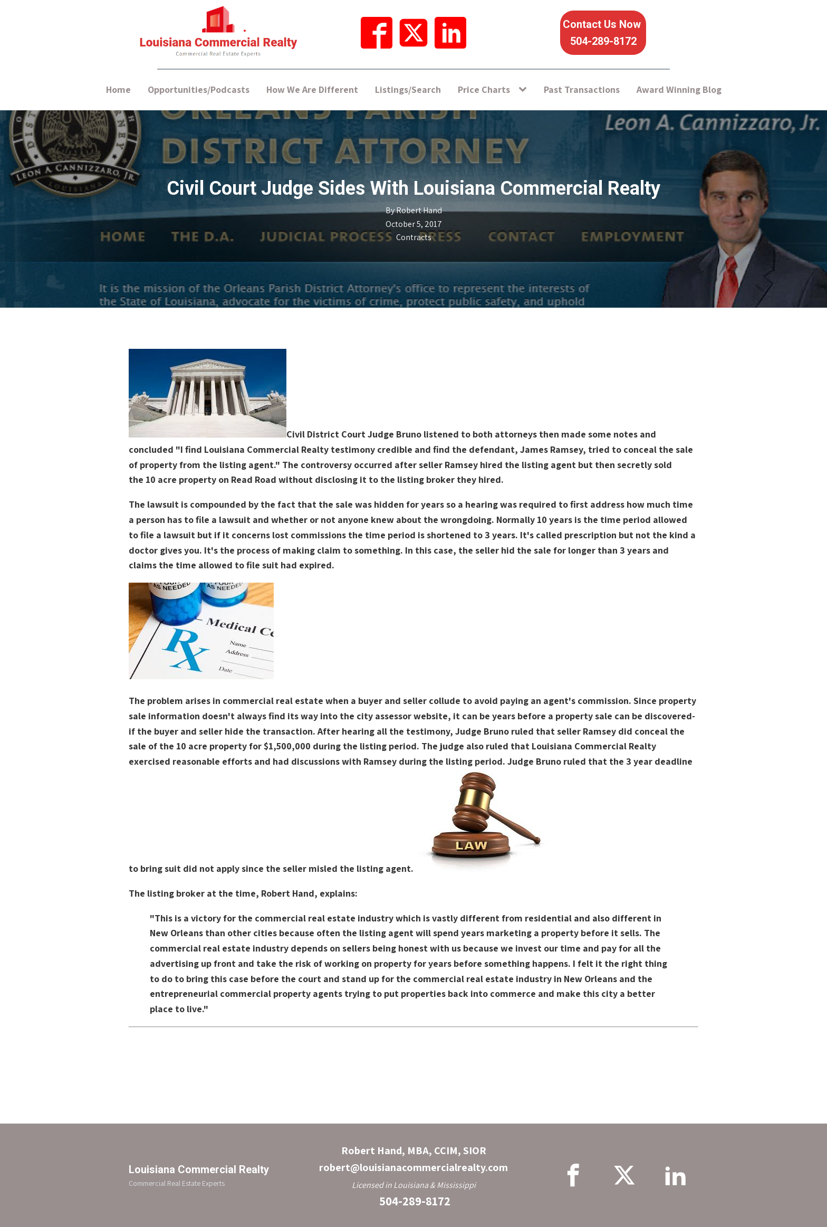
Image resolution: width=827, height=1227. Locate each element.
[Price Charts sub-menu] (524, 90)
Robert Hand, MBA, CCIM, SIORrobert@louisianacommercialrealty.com (413, 1159)
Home (118, 89)
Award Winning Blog (679, 89)
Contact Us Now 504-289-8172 (603, 32)
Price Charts (484, 89)
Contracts (413, 237)
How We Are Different (312, 89)
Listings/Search (408, 89)
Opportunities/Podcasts (198, 89)
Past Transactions (582, 89)
